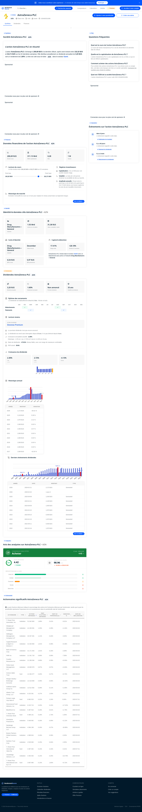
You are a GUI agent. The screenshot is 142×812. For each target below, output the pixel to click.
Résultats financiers (43, 792)
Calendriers (94, 8)
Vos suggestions (113, 792)
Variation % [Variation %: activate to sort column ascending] (66, 614)
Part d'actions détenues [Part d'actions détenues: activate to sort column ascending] (42, 615)
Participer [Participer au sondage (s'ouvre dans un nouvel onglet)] (102, 3)
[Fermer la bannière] (139, 2)
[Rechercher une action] (35, 8)
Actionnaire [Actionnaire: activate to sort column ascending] (12, 615)
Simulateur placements (80, 789)
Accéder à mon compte (130, 8)
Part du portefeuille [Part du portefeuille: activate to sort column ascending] (54, 614)
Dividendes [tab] (17, 23)
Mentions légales (118, 806)
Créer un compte (113, 789)
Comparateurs (82, 8)
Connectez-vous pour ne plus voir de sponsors (22, 96)
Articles (102, 8)
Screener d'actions (43, 786)
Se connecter (112, 786)
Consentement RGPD (134, 806)
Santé (34, 18)
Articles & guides (78, 792)
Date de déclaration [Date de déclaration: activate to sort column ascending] (78, 614)
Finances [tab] (26, 23)
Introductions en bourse (44, 798)
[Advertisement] (45, 80)
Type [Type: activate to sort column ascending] (22, 615)
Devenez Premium (15, 325)
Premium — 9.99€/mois (10, 794)
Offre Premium (77, 795)
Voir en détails (78, 201)
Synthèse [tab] (7, 23)
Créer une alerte (127, 15)
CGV (126, 806)
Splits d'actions (41, 795)
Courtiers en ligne (78, 786)
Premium (111, 8)
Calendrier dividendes (43, 789)
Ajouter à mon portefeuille (103, 15)
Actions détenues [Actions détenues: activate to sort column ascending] (31, 614)
